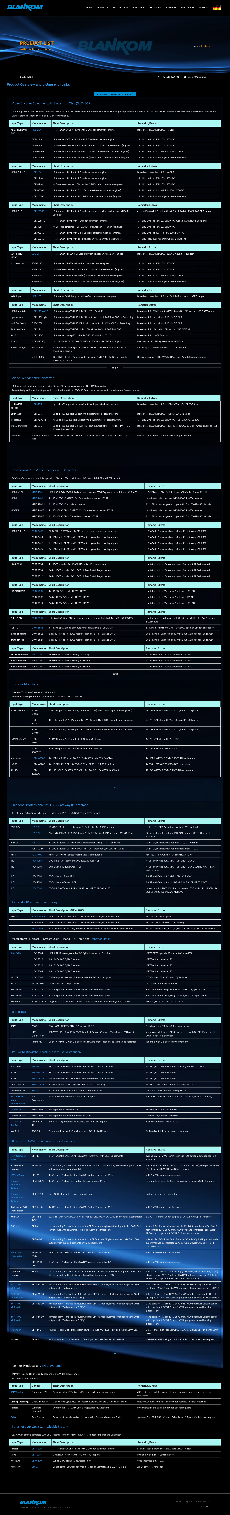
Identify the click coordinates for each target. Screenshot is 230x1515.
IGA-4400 (37, 854)
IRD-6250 (37, 860)
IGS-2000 (37, 654)
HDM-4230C (38, 758)
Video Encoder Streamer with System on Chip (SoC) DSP (51, 103)
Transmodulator (100, 938)
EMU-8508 (37, 627)
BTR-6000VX (38, 916)
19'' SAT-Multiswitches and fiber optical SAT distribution (46, 1052)
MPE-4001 (37, 492)
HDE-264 (36, 172)
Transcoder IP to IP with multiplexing (34, 902)
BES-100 (36, 1454)
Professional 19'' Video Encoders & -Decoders (44, 470)
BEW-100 (37, 1460)
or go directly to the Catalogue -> (115, 94)
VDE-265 (36, 296)
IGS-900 (36, 827)
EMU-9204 (37, 591)
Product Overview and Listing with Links (38, 84)
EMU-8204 (37, 618)
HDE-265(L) (38, 211)
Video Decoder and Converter (33, 378)
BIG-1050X (37, 928)
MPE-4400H (38, 498)
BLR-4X (35, 1090)
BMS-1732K (38, 1078)
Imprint (188, 1501)
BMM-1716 (38, 1084)
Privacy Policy (202, 1501)
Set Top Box (19, 1011)
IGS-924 (36, 833)
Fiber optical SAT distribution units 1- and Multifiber (44, 1141)
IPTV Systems (51, 1365)
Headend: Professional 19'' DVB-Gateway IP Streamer (50, 805)
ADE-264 (36, 129)
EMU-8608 (37, 531)
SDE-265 (36, 253)
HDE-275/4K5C (40, 311)
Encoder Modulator (25, 684)
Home (195, 46)
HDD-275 (37, 404)
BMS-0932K (38, 1072)
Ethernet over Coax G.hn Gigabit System (40, 1426)
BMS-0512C (38, 1066)
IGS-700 (36, 842)
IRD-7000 (37, 888)
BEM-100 (37, 1448)
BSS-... (35, 1466)
